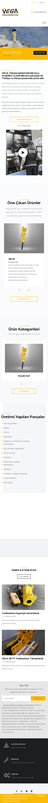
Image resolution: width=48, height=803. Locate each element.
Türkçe (33, 2)
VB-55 (11, 259)
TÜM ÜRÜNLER (24, 391)
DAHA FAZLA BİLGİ (24, 119)
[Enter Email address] (16, 698)
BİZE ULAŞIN (26, 125)
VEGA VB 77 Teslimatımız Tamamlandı (22, 658)
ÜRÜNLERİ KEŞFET (24, 299)
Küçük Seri (24, 376)
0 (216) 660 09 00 (40, 12)
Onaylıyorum (41, 795)
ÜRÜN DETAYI (40, 53)
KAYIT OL (38, 698)
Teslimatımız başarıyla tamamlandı (20, 613)
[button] (22, 63)
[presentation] (20, 290)
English (42, 2)
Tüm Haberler (24, 576)
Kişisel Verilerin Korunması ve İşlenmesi (18, 705)
